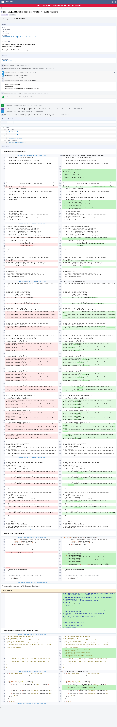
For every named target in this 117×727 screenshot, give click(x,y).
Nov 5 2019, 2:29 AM (77, 109)
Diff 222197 (24, 75)
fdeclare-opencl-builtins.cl (15, 138)
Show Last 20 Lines (42, 582)
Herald (6, 68)
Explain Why (68, 109)
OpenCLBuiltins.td (13, 131)
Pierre (6, 31)
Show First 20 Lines (21, 155)
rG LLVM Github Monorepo (10, 61)
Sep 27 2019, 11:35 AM (28, 97)
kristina (28, 68)
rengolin (7, 33)
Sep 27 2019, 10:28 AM (30, 72)
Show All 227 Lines (31, 703)
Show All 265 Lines (32, 634)
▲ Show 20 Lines (22, 223)
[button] (115, 2)
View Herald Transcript (38, 68)
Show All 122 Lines (31, 671)
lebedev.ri (7, 115)
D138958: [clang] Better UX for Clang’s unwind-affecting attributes (38, 115)
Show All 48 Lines (31, 457)
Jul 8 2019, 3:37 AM (24, 65)
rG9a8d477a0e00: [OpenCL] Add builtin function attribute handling (20, 37)
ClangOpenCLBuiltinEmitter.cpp (17, 142)
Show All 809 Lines (32, 537)
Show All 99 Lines (31, 223)
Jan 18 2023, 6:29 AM (63, 115)
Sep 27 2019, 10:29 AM (42, 93)
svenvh (10, 19)
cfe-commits (22, 68)
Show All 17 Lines (31, 529)
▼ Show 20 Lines (42, 155)
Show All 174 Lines (32, 155)
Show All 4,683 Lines (31, 582)
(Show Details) (32, 80)
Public (13, 15)
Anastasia (7, 29)
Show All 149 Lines (31, 281)
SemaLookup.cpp (13, 134)
